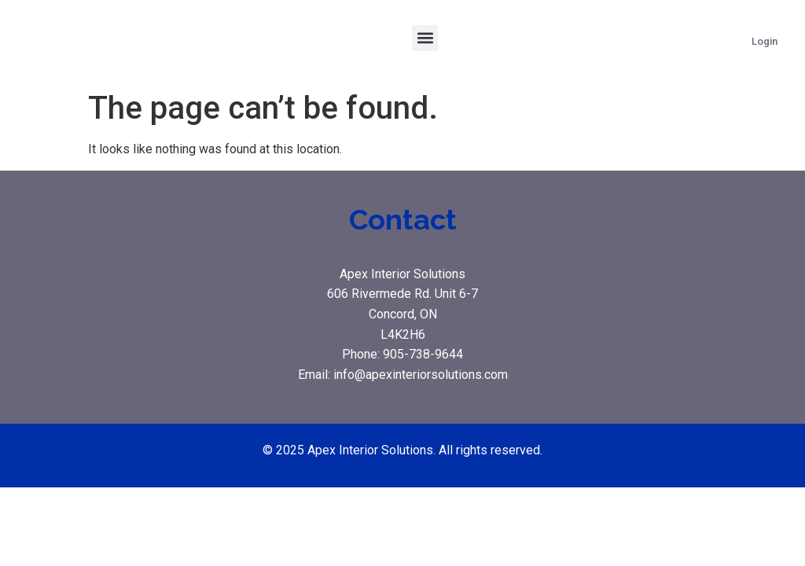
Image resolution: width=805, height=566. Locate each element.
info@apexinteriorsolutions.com (420, 374)
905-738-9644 (423, 354)
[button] (425, 38)
